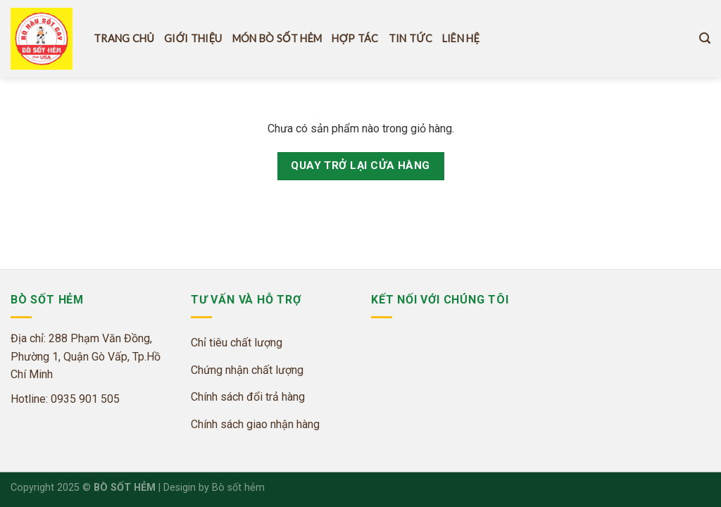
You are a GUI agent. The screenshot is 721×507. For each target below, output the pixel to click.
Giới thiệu (193, 38)
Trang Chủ (124, 38)
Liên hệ (460, 38)
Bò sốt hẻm (238, 488)
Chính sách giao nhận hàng (255, 424)
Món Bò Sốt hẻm (277, 38)
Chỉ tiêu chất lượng (236, 342)
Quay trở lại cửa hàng (360, 165)
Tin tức (410, 38)
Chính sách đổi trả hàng (248, 396)
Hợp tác (355, 38)
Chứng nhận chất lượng (247, 370)
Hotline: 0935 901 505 (65, 399)
